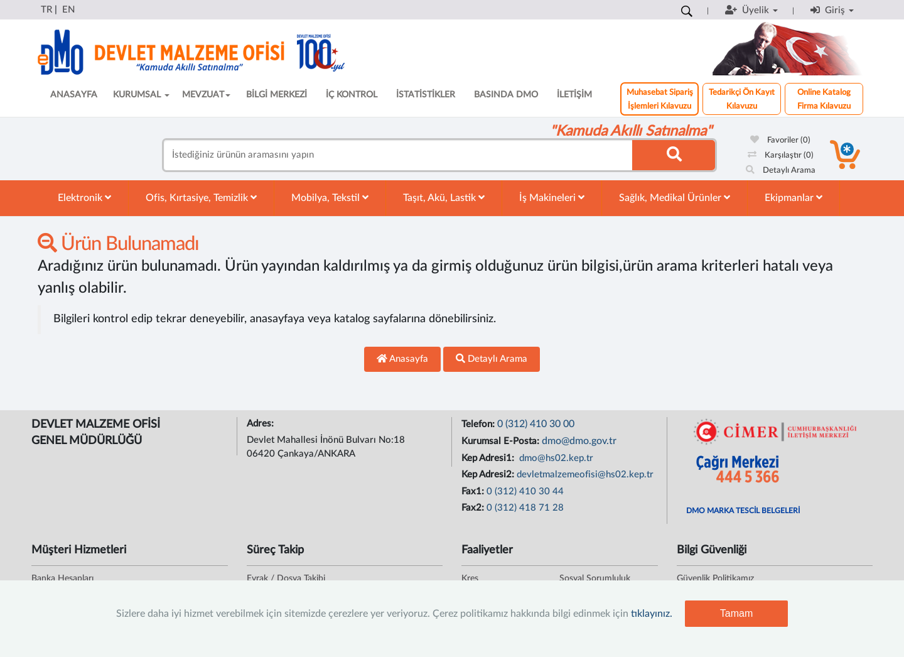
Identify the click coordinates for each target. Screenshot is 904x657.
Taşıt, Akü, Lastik (444, 197)
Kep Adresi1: (489, 458)
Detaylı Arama (780, 170)
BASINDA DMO (506, 94)
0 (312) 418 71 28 (525, 508)
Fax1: (474, 491)
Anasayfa (402, 359)
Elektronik (84, 197)
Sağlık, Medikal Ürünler (674, 197)
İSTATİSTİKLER (425, 94)
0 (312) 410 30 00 (535, 424)
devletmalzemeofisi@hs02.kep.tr (585, 474)
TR (46, 9)
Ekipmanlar (793, 197)
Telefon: (479, 424)
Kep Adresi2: (489, 474)
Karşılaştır (781, 155)
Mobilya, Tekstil (330, 197)
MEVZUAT (206, 94)
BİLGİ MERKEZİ (276, 94)
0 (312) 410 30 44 (525, 491)
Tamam (736, 613)
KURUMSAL (141, 94)
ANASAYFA (73, 94)
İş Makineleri (551, 197)
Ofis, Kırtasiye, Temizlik (201, 197)
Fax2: (474, 508)
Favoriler (780, 140)
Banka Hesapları (62, 578)
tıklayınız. (651, 614)
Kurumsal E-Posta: (501, 441)
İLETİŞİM (574, 94)
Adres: (261, 423)
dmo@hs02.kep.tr (555, 458)
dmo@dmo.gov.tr (579, 441)
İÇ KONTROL (351, 94)
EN (68, 9)
